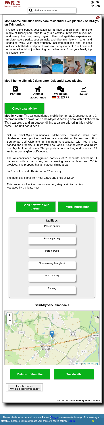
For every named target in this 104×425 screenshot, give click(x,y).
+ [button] (9, 315)
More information (78, 206)
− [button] (9, 321)
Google (54, 417)
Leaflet (78, 363)
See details (74, 374)
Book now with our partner (36, 206)
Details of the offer (30, 374)
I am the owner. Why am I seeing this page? (24, 387)
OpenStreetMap (91, 363)
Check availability (24, 108)
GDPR (72, 421)
